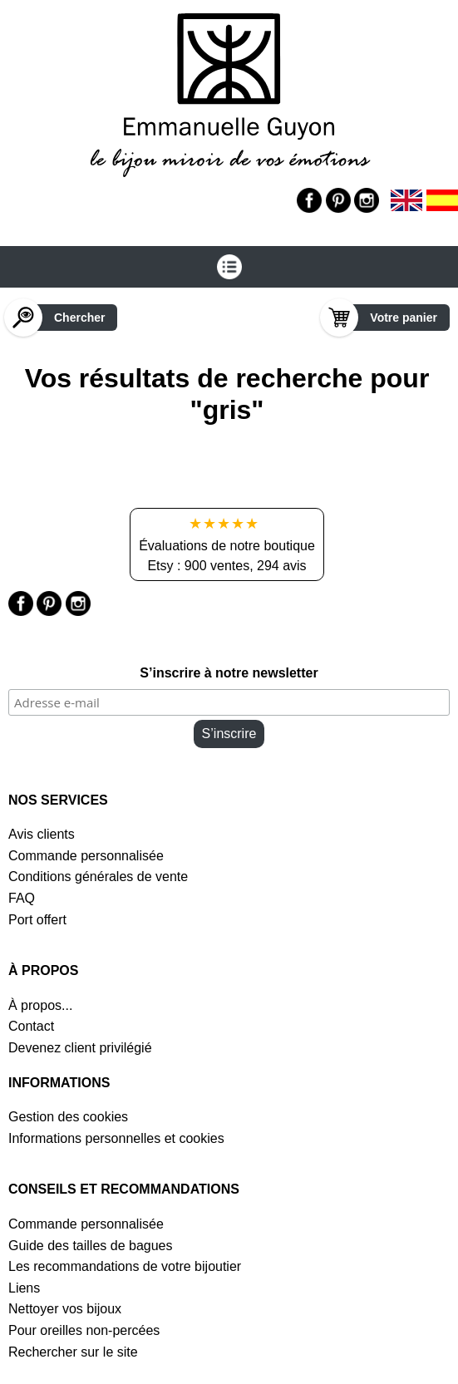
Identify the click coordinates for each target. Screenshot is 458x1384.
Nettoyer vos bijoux (64, 1309)
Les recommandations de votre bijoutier (124, 1266)
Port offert (37, 920)
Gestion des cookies (68, 1117)
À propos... (40, 1005)
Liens (24, 1288)
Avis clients (41, 834)
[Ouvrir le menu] (229, 267)
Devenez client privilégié (80, 1048)
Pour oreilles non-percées (84, 1330)
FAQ (21, 898)
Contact (31, 1026)
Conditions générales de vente (98, 876)
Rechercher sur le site (73, 1352)
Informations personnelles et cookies (116, 1138)
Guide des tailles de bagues (90, 1246)
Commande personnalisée (86, 856)
